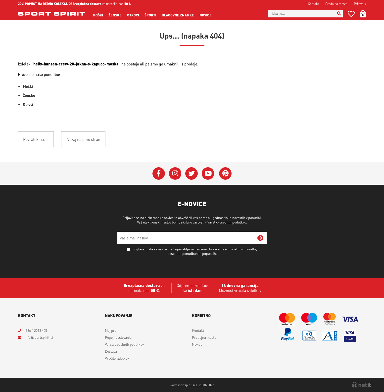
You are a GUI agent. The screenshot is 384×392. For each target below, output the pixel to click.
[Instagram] (175, 173)
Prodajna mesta (336, 3)
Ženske (115, 15)
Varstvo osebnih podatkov (226, 222)
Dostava (111, 351)
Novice (205, 15)
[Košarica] (366, 13)
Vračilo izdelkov (117, 358)
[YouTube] (208, 173)
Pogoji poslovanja (118, 337)
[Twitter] (191, 173)
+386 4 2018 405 (35, 330)
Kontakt (313, 3)
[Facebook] (158, 173)
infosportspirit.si (38, 337)
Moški (98, 15)
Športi (150, 15)
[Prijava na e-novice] (260, 238)
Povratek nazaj (35, 139)
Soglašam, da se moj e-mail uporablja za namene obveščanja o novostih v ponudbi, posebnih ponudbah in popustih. (195, 251)
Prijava (360, 3)
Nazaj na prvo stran (83, 139)
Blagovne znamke (178, 15)
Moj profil (112, 330)
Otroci (133, 15)
